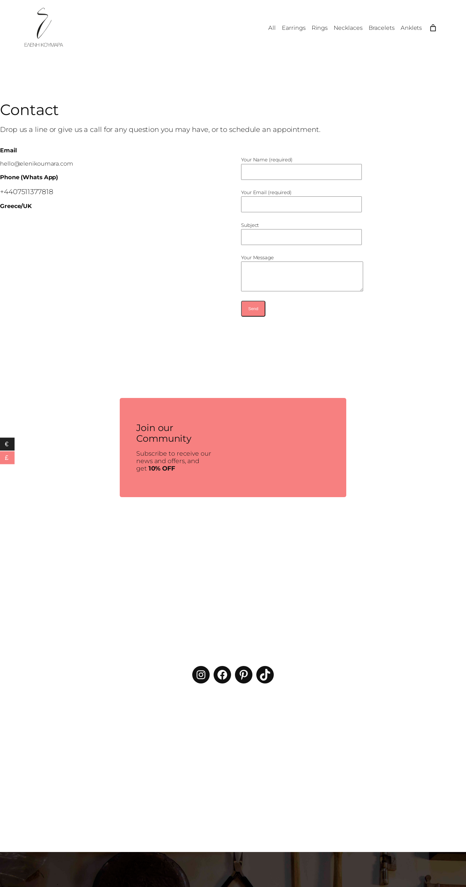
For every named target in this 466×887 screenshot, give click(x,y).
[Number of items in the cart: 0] (433, 28)
